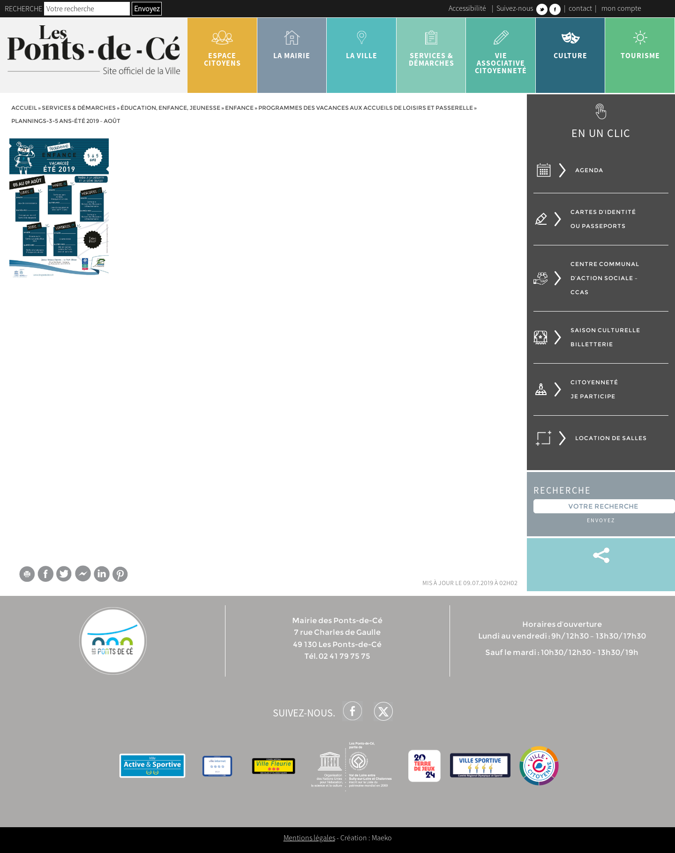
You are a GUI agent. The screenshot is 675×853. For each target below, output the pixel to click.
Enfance (239, 107)
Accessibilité (467, 8)
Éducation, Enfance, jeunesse (170, 107)
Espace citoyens (222, 45)
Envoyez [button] (146, 8)
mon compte (621, 8)
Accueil (24, 107)
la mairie (292, 41)
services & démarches (431, 45)
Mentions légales (309, 837)
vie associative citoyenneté (501, 49)
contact (580, 8)
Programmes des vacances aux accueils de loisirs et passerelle (365, 107)
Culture (570, 41)
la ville (361, 41)
